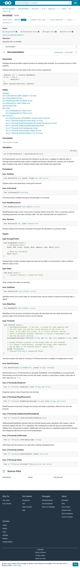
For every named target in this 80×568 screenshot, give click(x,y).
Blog (63, 503)
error (45, 178)
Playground (26, 500)
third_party (35, 9)
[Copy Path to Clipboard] (9, 11)
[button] (3, 32)
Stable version (66, 32)
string (36, 338)
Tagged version (50, 32)
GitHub (4, 528)
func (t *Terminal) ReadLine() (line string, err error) (24, 121)
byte (31, 207)
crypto (64, 9)
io (21, 368)
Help (23, 510)
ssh (70, 9)
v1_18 (43, 9)
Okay (75, 564)
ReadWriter (27, 368)
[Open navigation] (75, 3)
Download (65, 500)
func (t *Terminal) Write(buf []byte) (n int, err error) (24, 133)
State (30, 223)
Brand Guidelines (67, 513)
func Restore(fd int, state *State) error (16, 103)
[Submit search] (70, 3)
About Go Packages (48, 507)
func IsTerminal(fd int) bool (12, 98)
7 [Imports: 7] (70, 20)
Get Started (27, 496)
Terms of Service (40, 552)
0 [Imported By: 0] (7, 22)
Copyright (40, 549)
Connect (5, 521)
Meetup (4, 538)
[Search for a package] (41, 3)
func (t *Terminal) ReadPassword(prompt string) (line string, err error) (31, 123)
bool (26, 192)
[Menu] (40, 46)
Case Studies (6, 503)
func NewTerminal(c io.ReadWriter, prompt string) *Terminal (28, 118)
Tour (23, 503)
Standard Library (47, 500)
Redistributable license (30, 32)
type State (6, 108)
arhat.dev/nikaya (23, 9)
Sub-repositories (47, 503)
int (19, 178)
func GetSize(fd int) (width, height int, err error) (19, 96)
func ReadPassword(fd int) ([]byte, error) (17, 101)
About (64, 496)
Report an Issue (40, 558)
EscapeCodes (19, 349)
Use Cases (6, 500)
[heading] (8, 3)
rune (54, 338)
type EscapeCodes (9, 106)
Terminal (50, 368)
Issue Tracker (66, 507)
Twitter (4, 525)
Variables (5, 93)
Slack (4, 532)
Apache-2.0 (59, 20)
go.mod (10, 32)
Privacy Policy (40, 555)
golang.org (51, 9)
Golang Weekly (7, 542)
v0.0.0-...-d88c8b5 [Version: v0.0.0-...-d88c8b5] (11, 20)
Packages (46, 496)
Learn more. (17, 565)
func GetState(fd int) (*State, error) (18, 111)
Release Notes (66, 510)
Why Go (5, 496)
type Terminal (7, 116)
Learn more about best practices (12, 35)
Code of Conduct (67, 517)
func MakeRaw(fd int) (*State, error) (19, 113)
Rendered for (58, 52)
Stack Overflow (27, 507)
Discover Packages (8, 9)
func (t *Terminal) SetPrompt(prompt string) (22, 128)
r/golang (5, 535)
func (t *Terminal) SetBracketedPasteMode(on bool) (25, 126)
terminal (5, 11)
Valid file (9, 32)
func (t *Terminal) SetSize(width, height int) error (23, 131)
